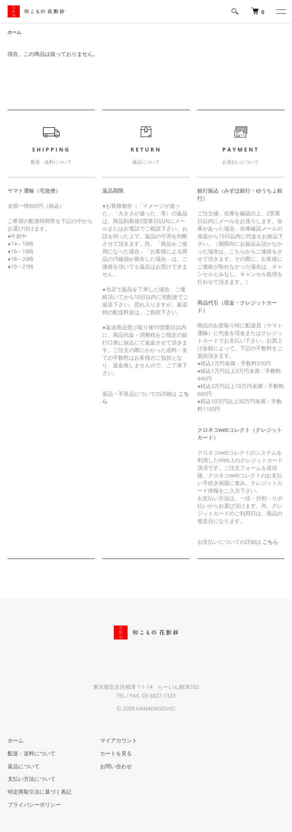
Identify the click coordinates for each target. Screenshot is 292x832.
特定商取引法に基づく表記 (39, 791)
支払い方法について (32, 778)
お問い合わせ (116, 766)
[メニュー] (280, 11)
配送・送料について (32, 753)
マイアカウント (118, 740)
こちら (270, 541)
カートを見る (116, 753)
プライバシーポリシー (34, 804)
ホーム (14, 32)
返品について (24, 766)
